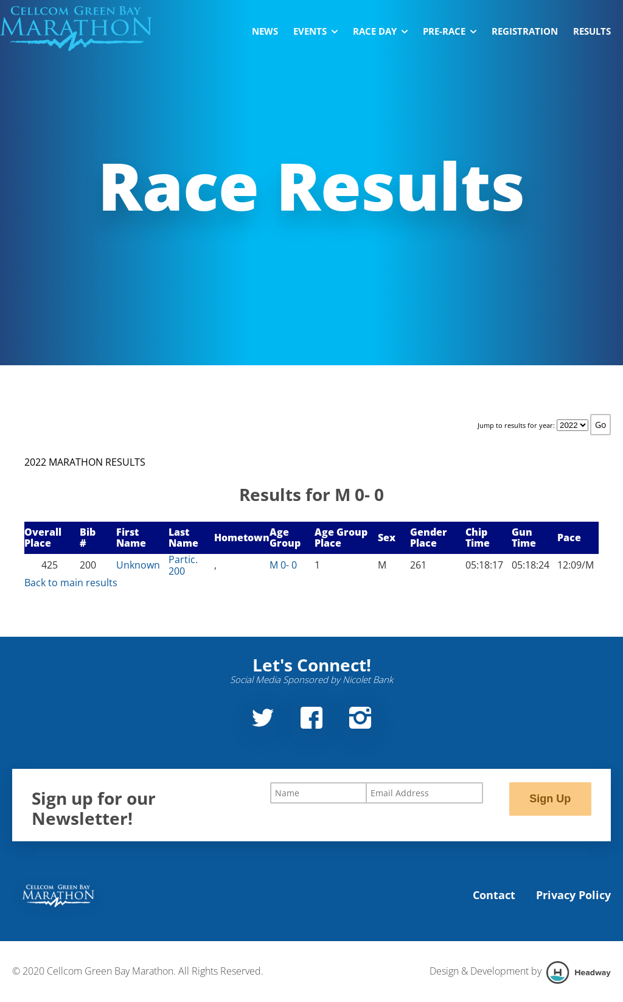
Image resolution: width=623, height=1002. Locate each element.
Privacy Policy (573, 895)
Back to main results (70, 582)
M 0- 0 (283, 565)
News (265, 31)
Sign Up (550, 799)
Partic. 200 (183, 565)
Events (315, 31)
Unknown (138, 565)
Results (592, 31)
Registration (525, 31)
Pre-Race (449, 31)
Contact (494, 895)
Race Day (380, 31)
